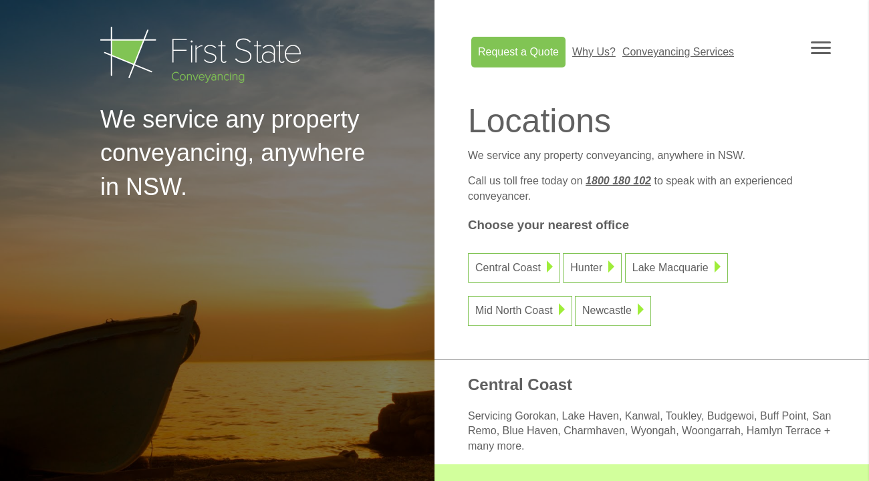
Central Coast (508, 267)
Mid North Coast (514, 310)
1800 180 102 (618, 180)
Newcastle (607, 310)
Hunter (586, 267)
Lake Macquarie (670, 267)
